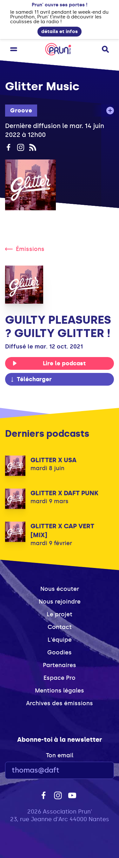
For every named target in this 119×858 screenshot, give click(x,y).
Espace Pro (59, 677)
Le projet (59, 614)
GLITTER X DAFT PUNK (64, 493)
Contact (60, 627)
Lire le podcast (49, 363)
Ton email (59, 755)
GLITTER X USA (53, 460)
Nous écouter (59, 588)
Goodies (59, 652)
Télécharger (31, 379)
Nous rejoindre (60, 601)
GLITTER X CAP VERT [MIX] (62, 530)
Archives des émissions (59, 703)
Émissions (24, 249)
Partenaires (59, 665)
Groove (21, 110)
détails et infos (59, 31)
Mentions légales (59, 690)
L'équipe (60, 639)
